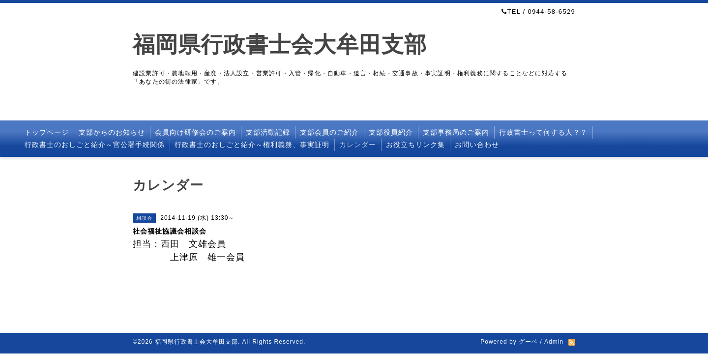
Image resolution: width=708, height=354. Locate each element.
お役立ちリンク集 (415, 144)
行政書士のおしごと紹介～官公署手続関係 (95, 144)
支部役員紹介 (391, 132)
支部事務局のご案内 (456, 132)
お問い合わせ (477, 144)
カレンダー (357, 144)
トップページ (47, 132)
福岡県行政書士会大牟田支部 (280, 44)
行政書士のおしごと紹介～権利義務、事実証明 (252, 144)
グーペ (528, 341)
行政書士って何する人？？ (543, 132)
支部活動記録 (268, 132)
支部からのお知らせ (112, 132)
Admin (553, 341)
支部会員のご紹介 (329, 132)
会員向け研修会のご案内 (195, 132)
